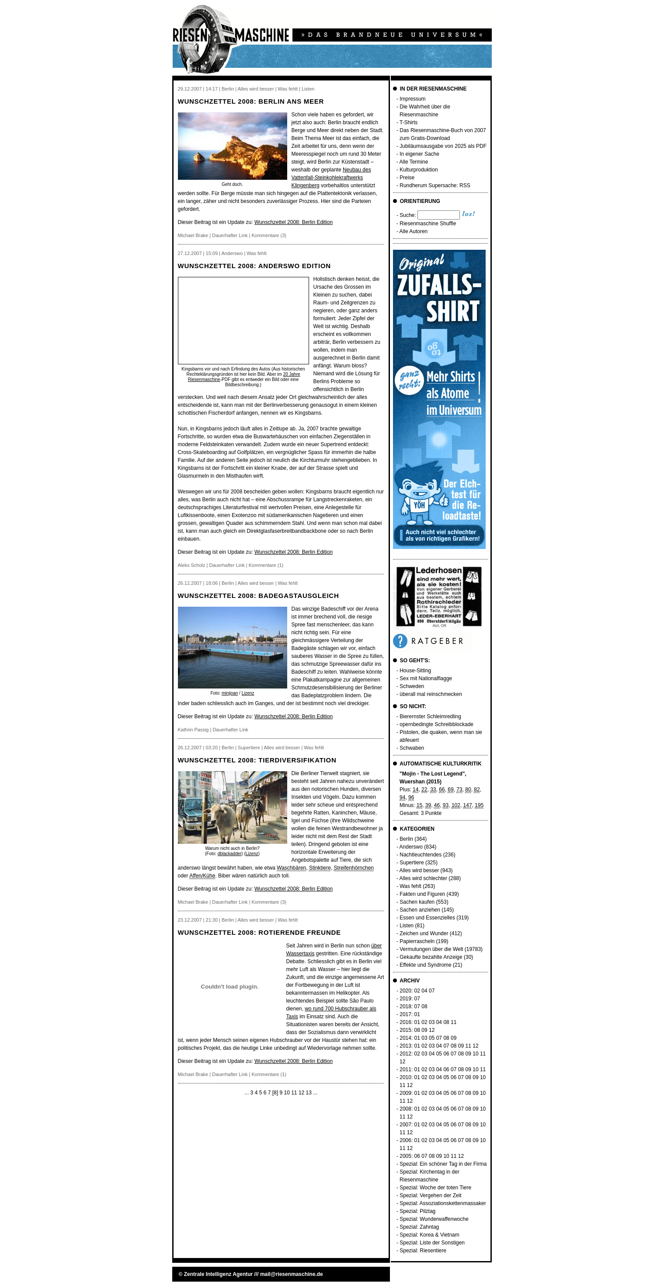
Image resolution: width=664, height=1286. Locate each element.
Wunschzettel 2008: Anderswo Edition (254, 265)
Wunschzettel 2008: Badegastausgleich (258, 595)
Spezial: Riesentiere (423, 1251)
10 (286, 1093)
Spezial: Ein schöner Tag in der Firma (443, 1164)
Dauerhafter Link (229, 235)
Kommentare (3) (269, 235)
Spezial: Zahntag (419, 1227)
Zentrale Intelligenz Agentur (218, 1274)
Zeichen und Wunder (424, 933)
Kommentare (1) (266, 565)
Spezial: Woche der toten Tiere (435, 1188)
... (246, 1093)
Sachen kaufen (417, 902)
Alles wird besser (419, 870)
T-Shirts (408, 122)
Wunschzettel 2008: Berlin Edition (293, 222)
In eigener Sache (419, 154)
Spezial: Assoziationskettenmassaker (443, 1203)
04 (424, 991)
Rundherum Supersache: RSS (435, 185)
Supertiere (412, 863)
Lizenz (248, 693)
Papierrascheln (417, 941)
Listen (407, 926)
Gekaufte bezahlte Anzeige (431, 957)
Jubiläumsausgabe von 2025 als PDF (443, 146)
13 (309, 1093)
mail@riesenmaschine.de (291, 1274)
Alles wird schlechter (423, 878)
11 (294, 1093)
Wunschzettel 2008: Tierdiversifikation (257, 760)
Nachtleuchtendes (421, 855)
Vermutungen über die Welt (431, 949)
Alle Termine (414, 162)
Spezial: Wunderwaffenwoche (434, 1219)
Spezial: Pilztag (417, 1211)
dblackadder (229, 853)
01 (417, 1014)
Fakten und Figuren (422, 894)
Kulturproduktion (419, 170)
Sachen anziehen (420, 910)
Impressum (412, 99)
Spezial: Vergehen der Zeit (430, 1195)
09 (424, 1030)
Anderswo (411, 847)
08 (424, 1006)
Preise (407, 178)
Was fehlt (410, 886)
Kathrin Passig (193, 729)
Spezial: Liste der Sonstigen (432, 1243)
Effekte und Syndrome (426, 965)
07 (432, 991)
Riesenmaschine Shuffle (428, 223)
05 (432, 1038)
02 (417, 991)
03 (432, 1022)
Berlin (406, 839)
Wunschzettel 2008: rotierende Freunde (259, 932)
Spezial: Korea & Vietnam (429, 1235)
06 (446, 1054)
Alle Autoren (414, 231)
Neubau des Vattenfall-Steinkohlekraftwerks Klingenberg (331, 178)
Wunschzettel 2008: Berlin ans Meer (251, 101)
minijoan (230, 693)
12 (301, 1093)
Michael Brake (193, 235)
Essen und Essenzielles (427, 918)
